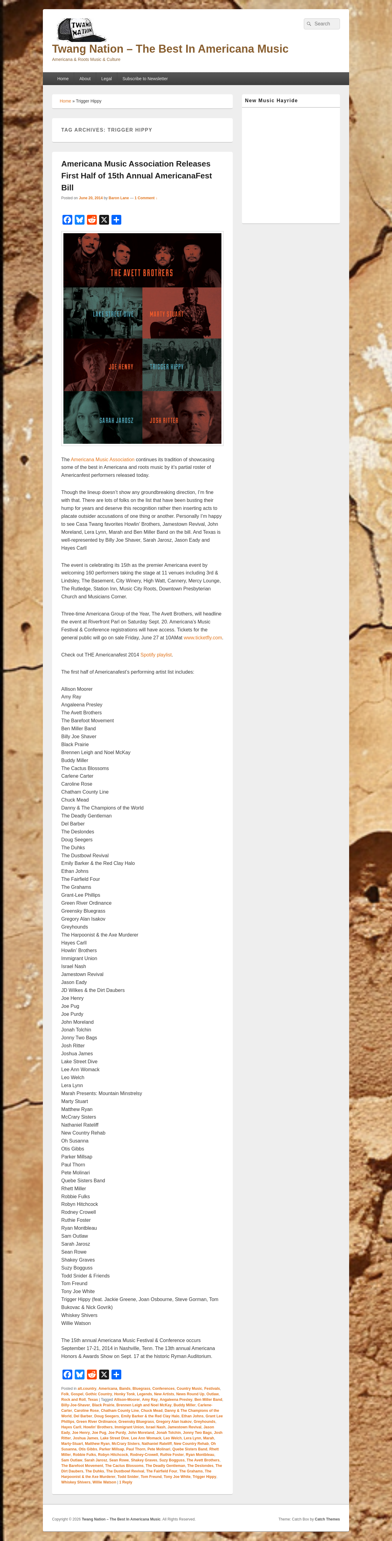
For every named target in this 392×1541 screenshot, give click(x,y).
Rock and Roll (73, 1399)
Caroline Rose (86, 1410)
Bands (124, 1388)
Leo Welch (173, 1438)
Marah (208, 1438)
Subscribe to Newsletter (145, 78)
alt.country (86, 1388)
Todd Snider (128, 1477)
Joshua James (85, 1438)
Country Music (189, 1388)
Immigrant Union (129, 1427)
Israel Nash (155, 1427)
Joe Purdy (117, 1433)
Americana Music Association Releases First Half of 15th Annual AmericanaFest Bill (136, 175)
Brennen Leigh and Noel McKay (144, 1405)
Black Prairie (103, 1405)
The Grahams (191, 1471)
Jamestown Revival (185, 1427)
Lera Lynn (192, 1438)
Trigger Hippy (204, 1477)
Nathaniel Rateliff (157, 1444)
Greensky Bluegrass (136, 1421)
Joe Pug (99, 1433)
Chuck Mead (152, 1410)
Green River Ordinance (96, 1421)
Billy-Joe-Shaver (75, 1405)
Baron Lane (119, 198)
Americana (107, 1388)
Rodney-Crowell (144, 1455)
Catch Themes (327, 1519)
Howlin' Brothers (98, 1427)
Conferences (164, 1388)
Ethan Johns (193, 1416)
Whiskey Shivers (75, 1482)
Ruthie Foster (172, 1455)
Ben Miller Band (208, 1399)
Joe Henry (81, 1433)
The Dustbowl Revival (125, 1471)
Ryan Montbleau (200, 1455)
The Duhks (94, 1471)
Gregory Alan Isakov (173, 1421)
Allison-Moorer (127, 1399)
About (85, 78)
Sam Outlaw (71, 1460)
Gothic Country (98, 1394)
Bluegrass (141, 1388)
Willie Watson (104, 1482)
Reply (125, 1482)
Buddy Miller (185, 1405)
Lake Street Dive (114, 1438)
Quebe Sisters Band (189, 1449)
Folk (65, 1394)
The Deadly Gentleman (165, 1466)
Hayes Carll (71, 1427)
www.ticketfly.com (203, 637)
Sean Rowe (119, 1460)
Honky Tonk (124, 1394)
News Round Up (190, 1394)
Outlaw (212, 1394)
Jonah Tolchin (168, 1433)
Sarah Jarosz (95, 1460)
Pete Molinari (158, 1449)
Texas (93, 1399)
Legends (144, 1394)
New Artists (164, 1394)
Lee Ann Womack (146, 1438)
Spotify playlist (156, 654)
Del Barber (83, 1416)
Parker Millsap (111, 1449)
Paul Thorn (135, 1449)
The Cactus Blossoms (124, 1466)
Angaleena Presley (176, 1399)
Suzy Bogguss (172, 1460)
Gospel (77, 1394)
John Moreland (141, 1433)
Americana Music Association (103, 459)
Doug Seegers (106, 1416)
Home (63, 78)
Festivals (212, 1388)
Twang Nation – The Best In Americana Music (170, 49)
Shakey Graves (144, 1460)
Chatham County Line (120, 1410)
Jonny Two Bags (197, 1433)
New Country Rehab (191, 1444)
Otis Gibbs (88, 1449)
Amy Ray (149, 1399)
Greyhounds (204, 1421)
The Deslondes (200, 1466)
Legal (106, 78)
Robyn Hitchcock (113, 1455)
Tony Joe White (177, 1477)
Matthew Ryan (97, 1444)
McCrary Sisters (126, 1444)
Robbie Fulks (84, 1455)
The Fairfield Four (161, 1471)
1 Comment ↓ (146, 198)
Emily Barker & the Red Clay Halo (150, 1416)
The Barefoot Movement (82, 1466)
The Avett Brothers (203, 1460)
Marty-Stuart (72, 1444)
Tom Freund (151, 1477)
